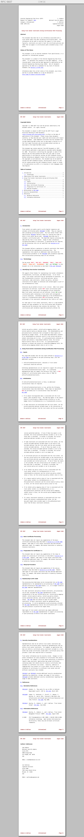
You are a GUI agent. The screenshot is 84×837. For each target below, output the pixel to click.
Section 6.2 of (55, 243)
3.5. (25, 188)
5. (23, 192)
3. (23, 178)
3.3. (25, 185)
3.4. (25, 186)
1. (23, 172)
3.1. (25, 181)
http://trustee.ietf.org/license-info (33, 134)
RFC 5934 (48, 713)
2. (23, 176)
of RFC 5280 (25, 357)
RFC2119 (58, 266)
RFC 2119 (52, 266)
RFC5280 (42, 231)
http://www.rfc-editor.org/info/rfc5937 (33, 74)
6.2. (25, 197)
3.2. (25, 183)
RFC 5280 (36, 190)
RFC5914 (33, 234)
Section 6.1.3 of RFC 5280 (54, 541)
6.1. (25, 195)
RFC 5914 (36, 705)
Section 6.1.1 (58, 355)
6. (23, 193)
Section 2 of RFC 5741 (37, 67)
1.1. (25, 174)
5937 (35, 20)
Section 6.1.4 (59, 555)
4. (23, 190)
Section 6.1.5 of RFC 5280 (47, 569)
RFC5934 (33, 673)
